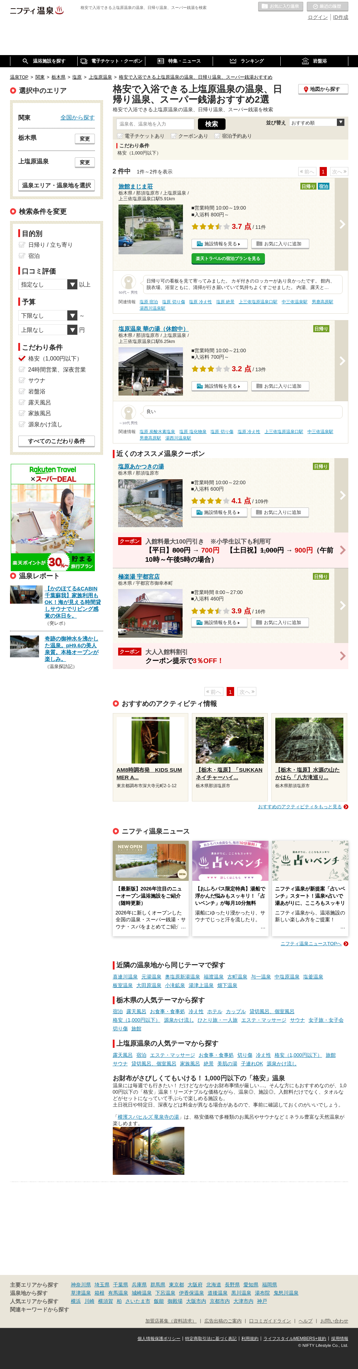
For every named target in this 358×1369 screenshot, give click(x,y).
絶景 (209, 1063)
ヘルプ (306, 1321)
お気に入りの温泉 (280, 7)
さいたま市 (137, 1301)
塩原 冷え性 (200, 301)
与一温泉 (261, 977)
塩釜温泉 (313, 977)
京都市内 (220, 1301)
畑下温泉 (227, 985)
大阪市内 (196, 1301)
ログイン (318, 17)
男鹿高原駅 (322, 301)
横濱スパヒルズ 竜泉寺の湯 (148, 1117)
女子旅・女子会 (326, 1020)
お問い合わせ (334, 1321)
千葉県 (120, 1284)
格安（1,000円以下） (136, 1020)
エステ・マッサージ (263, 1020)
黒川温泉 (241, 1293)
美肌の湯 (227, 1063)
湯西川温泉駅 (152, 308)
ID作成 (340, 17)
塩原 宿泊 (149, 301)
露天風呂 (136, 1011)
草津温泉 (81, 1293)
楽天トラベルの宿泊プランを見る (228, 258)
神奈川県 (81, 1284)
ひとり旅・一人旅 (218, 1020)
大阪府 (195, 1284)
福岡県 (269, 1284)
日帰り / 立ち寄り (50, 245)
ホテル (214, 1011)
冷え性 (196, 1011)
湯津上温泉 (201, 985)
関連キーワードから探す (39, 1309)
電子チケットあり (145, 136)
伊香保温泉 (191, 1293)
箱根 (100, 1293)
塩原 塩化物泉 (192, 431)
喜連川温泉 (125, 977)
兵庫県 (139, 1284)
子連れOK (252, 1063)
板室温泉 (123, 985)
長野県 (232, 1284)
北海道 (213, 1284)
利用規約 (249, 1338)
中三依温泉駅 (295, 301)
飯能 (159, 1301)
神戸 (262, 1301)
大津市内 (243, 1301)
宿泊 (118, 1011)
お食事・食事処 (167, 1011)
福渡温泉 (214, 977)
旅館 (136, 1028)
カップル (236, 1011)
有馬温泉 (118, 1293)
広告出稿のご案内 (223, 1321)
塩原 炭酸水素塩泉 (157, 431)
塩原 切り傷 (173, 301)
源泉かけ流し (179, 1020)
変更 (85, 139)
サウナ (297, 1020)
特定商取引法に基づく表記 (211, 1338)
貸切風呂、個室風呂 (272, 1011)
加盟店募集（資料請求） (171, 1321)
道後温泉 (218, 1293)
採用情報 (339, 1338)
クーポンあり (193, 136)
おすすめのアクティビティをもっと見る (300, 806)
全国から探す (78, 117)
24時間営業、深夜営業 (57, 370)
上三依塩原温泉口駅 (258, 301)
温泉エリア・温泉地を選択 (56, 185)
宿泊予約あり (237, 136)
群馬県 (157, 1284)
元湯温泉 (151, 977)
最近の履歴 (327, 7)
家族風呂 (190, 1063)
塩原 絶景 (225, 301)
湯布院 (262, 1293)
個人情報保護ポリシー (158, 1338)
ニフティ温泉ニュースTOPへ (311, 943)
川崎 (89, 1301)
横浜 (76, 1301)
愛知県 (250, 1284)
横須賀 (105, 1301)
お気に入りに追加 (282, 243)
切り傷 (120, 1028)
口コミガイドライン (270, 1321)
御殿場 (175, 1301)
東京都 (176, 1284)
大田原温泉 (148, 985)
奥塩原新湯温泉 (182, 977)
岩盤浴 (36, 391)
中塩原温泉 (287, 977)
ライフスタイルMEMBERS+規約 (294, 1338)
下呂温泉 (165, 1293)
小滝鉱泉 (175, 985)
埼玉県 (102, 1284)
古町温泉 (237, 977)
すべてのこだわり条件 (56, 441)
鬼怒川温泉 (286, 1293)
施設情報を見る (220, 243)
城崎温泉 (142, 1293)
